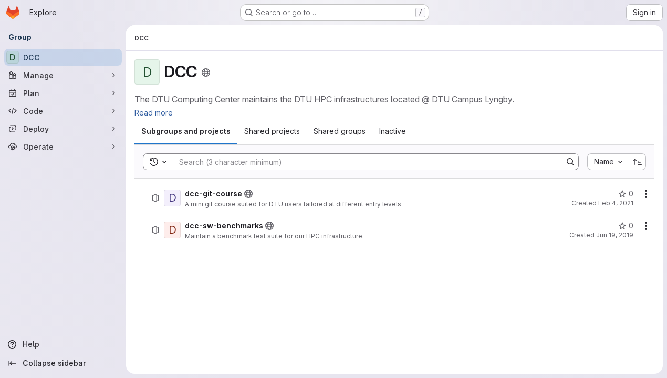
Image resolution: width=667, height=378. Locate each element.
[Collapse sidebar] (63, 363)
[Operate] (63, 146)
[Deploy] (63, 128)
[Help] (63, 344)
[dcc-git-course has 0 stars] (625, 194)
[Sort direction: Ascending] (637, 161)
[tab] (185, 131)
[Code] (63, 110)
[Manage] (63, 75)
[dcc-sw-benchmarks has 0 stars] (625, 226)
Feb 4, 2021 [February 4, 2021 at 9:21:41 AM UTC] (615, 203)
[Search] (362, 161)
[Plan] (63, 93)
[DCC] (63, 57)
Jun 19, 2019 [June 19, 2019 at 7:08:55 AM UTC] (614, 235)
